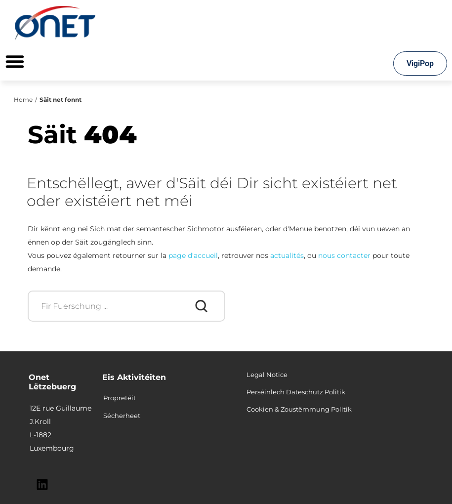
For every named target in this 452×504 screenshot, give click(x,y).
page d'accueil (193, 255)
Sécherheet (121, 416)
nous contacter (344, 255)
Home (23, 99)
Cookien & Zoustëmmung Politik (299, 409)
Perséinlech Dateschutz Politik (296, 392)
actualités (287, 255)
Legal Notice (267, 374)
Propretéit (119, 398)
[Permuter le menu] (15, 61)
